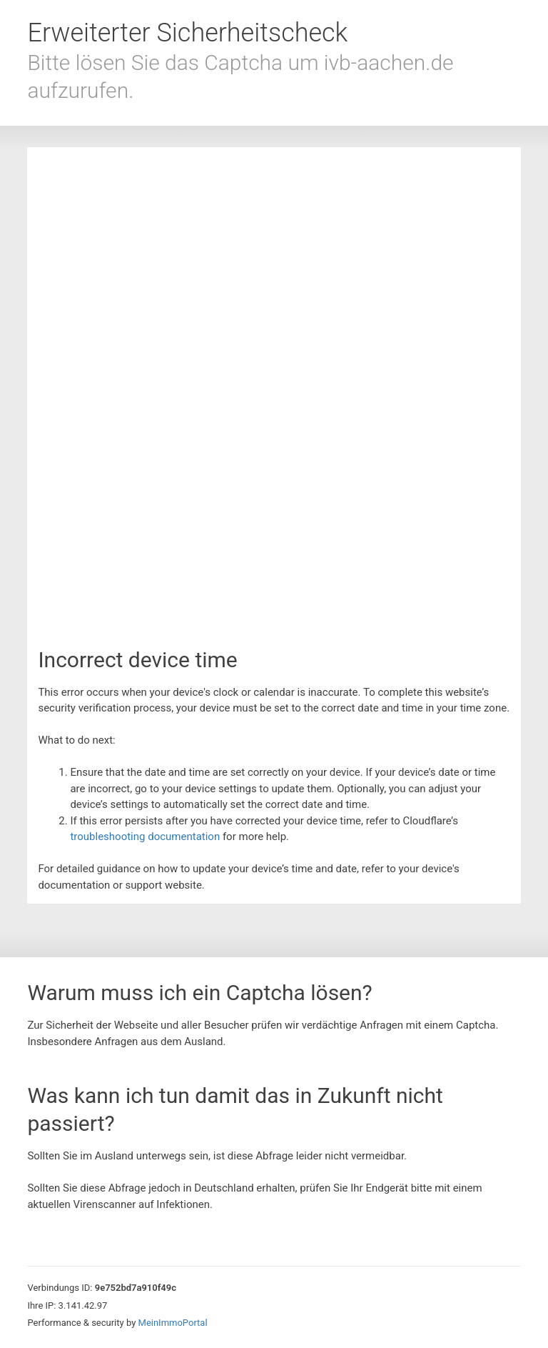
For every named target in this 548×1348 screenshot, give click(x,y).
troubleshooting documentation (145, 836)
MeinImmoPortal (173, 1322)
